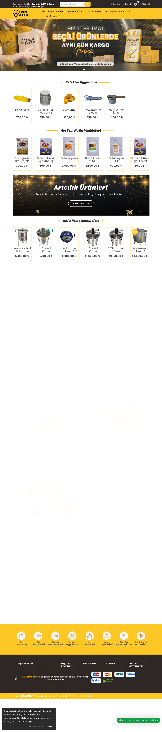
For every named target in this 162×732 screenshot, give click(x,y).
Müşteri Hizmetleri (69, 684)
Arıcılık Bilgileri (67, 671)
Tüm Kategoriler (56, 11)
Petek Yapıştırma (97, 290)
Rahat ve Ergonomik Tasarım (103, 461)
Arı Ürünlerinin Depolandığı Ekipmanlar (37, 551)
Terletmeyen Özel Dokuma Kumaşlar (108, 465)
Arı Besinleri (54, 16)
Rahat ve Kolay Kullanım (101, 387)
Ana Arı (124, 643)
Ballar (91, 547)
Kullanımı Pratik (26, 469)
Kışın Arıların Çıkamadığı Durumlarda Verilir (39, 379)
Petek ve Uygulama (81, 82)
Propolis (93, 558)
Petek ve (72, 643)
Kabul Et (49, 726)
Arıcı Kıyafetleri (76, 11)
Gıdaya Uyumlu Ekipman (30, 465)
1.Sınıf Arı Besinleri (27, 376)
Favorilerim (111, 681)
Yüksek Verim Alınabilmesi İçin (33, 387)
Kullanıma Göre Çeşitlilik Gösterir (105, 383)
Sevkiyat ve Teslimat (66, 677)
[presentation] (9, 44)
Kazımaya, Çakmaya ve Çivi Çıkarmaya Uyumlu (42, 476)
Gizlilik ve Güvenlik (69, 688)
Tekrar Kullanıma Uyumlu (31, 558)
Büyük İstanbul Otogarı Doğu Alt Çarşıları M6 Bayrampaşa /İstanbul (37, 674)
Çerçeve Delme (97, 301)
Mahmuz (93, 304)
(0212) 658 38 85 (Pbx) (32, 690)
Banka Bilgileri (90, 672)
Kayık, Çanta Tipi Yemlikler (102, 376)
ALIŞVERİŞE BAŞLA (29, 296)
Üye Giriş (114, 4)
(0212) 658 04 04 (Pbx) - (33, 686)
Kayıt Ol (127, 4)
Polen (92, 551)
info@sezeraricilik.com (32, 697)
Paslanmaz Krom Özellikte (31, 461)
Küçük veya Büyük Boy (29, 472)
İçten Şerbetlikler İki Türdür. (102, 379)
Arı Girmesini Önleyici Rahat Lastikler (107, 472)
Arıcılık (55, 643)
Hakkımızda (88, 668)
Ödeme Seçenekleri (66, 695)
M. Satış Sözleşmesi (111, 688)
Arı (21, 643)
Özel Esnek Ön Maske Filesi (102, 469)
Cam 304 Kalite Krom (29, 555)
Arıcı (106, 643)
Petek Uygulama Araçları (101, 286)
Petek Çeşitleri (96, 282)
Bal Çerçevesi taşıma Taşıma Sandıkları (38, 547)
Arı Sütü (93, 555)
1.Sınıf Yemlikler (96, 390)
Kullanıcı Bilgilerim (115, 672)
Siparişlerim (111, 676)
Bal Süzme (141, 643)
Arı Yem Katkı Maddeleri (118, 11)
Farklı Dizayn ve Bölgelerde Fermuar (107, 476)
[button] (78, 69)
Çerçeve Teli (95, 297)
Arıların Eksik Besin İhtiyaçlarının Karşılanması (40, 383)
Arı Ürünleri (95, 11)
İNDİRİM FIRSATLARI (81, 203)
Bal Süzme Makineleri (81, 221)
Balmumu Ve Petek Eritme (102, 293)
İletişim (86, 676)
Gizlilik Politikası (36, 726)
